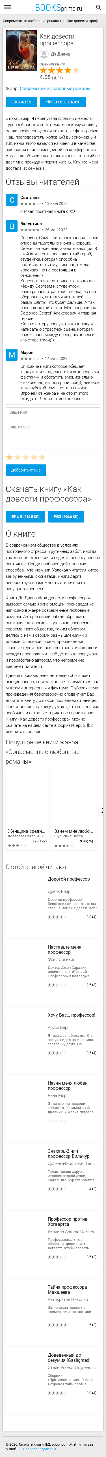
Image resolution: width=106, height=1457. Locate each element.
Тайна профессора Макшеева (67, 1290)
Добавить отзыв (26, 470)
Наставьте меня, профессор (65, 950)
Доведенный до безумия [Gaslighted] (69, 1358)
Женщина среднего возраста (27, 833)
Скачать (21, 102)
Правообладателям (39, 1449)
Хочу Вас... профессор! (71, 1015)
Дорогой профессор (69, 879)
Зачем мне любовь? (73, 833)
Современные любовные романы (55, 88)
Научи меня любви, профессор (68, 1086)
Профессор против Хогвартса (67, 1222)
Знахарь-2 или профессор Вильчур (69, 1154)
